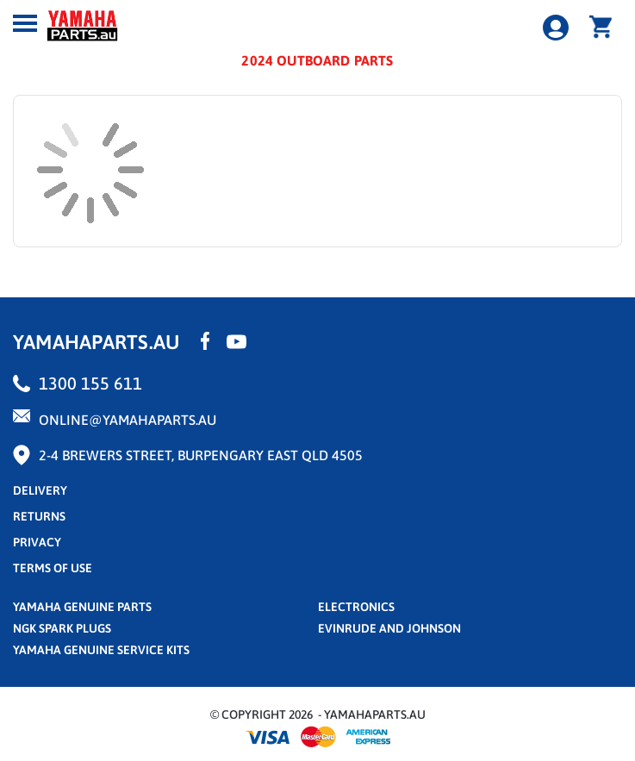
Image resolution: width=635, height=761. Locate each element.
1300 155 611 (90, 383)
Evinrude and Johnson (389, 628)
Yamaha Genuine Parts (82, 607)
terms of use (52, 568)
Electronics (356, 607)
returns (39, 516)
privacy (37, 542)
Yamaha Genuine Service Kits (101, 650)
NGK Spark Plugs (62, 628)
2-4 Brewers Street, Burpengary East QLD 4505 (201, 455)
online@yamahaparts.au (127, 419)
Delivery (40, 490)
